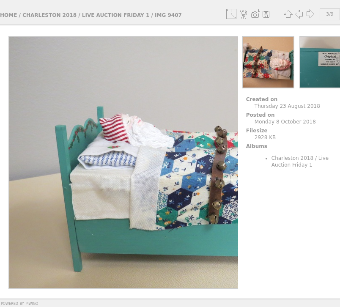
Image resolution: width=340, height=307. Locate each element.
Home (8, 15)
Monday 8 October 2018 (285, 122)
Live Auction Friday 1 (116, 15)
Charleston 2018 (49, 15)
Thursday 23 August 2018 (287, 106)
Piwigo (31, 303)
